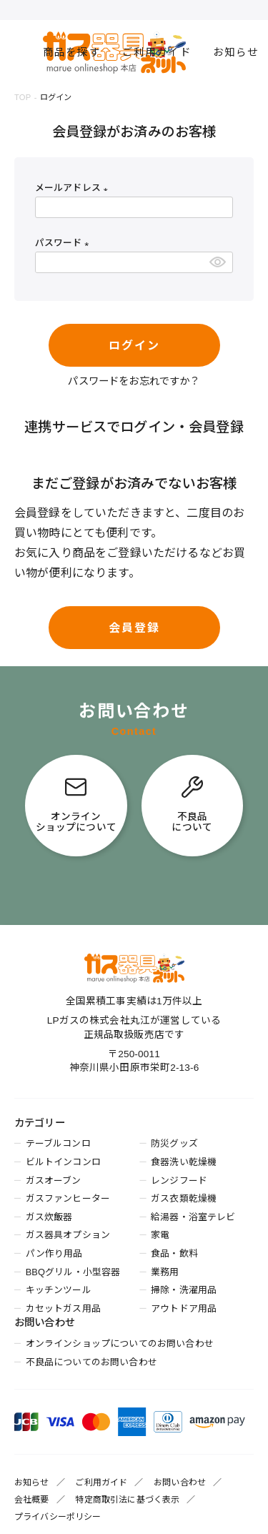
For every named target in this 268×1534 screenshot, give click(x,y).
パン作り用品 (54, 1253)
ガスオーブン (53, 1180)
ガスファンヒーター (68, 1198)
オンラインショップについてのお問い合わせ (120, 1343)
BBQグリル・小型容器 (73, 1272)
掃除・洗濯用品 (184, 1290)
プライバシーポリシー (57, 1517)
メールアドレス (74, 187)
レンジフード (179, 1180)
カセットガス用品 (63, 1308)
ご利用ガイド (157, 52)
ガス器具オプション (68, 1234)
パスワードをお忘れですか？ (133, 381)
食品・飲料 (174, 1253)
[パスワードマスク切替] (218, 262)
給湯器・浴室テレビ (193, 1217)
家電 (160, 1234)
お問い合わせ (180, 1483)
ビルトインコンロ (63, 1162)
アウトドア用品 (184, 1308)
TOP (22, 97)
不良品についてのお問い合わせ (91, 1362)
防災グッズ (174, 1143)
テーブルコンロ (58, 1143)
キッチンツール (58, 1290)
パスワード (64, 242)
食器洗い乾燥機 (184, 1162)
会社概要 (31, 1500)
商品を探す (72, 52)
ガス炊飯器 (49, 1217)
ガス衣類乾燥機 (184, 1198)
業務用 (165, 1272)
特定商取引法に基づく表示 (127, 1500)
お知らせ (236, 52)
